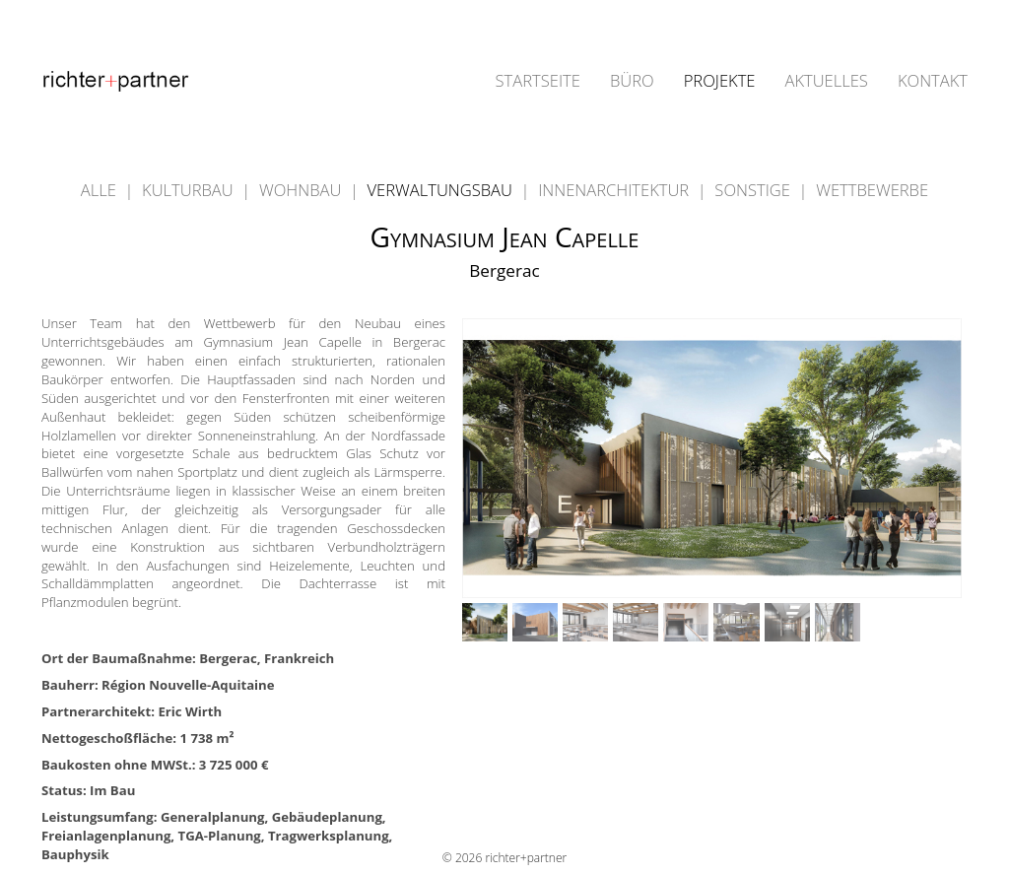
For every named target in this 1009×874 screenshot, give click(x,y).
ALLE (100, 189)
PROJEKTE (720, 81)
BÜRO (632, 81)
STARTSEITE (538, 81)
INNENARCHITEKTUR (615, 189)
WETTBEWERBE (872, 189)
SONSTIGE (754, 189)
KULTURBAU (189, 189)
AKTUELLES (825, 81)
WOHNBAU (302, 189)
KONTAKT (933, 81)
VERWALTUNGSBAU (442, 189)
